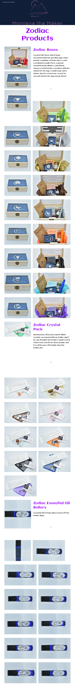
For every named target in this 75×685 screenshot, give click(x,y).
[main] (37, 35)
